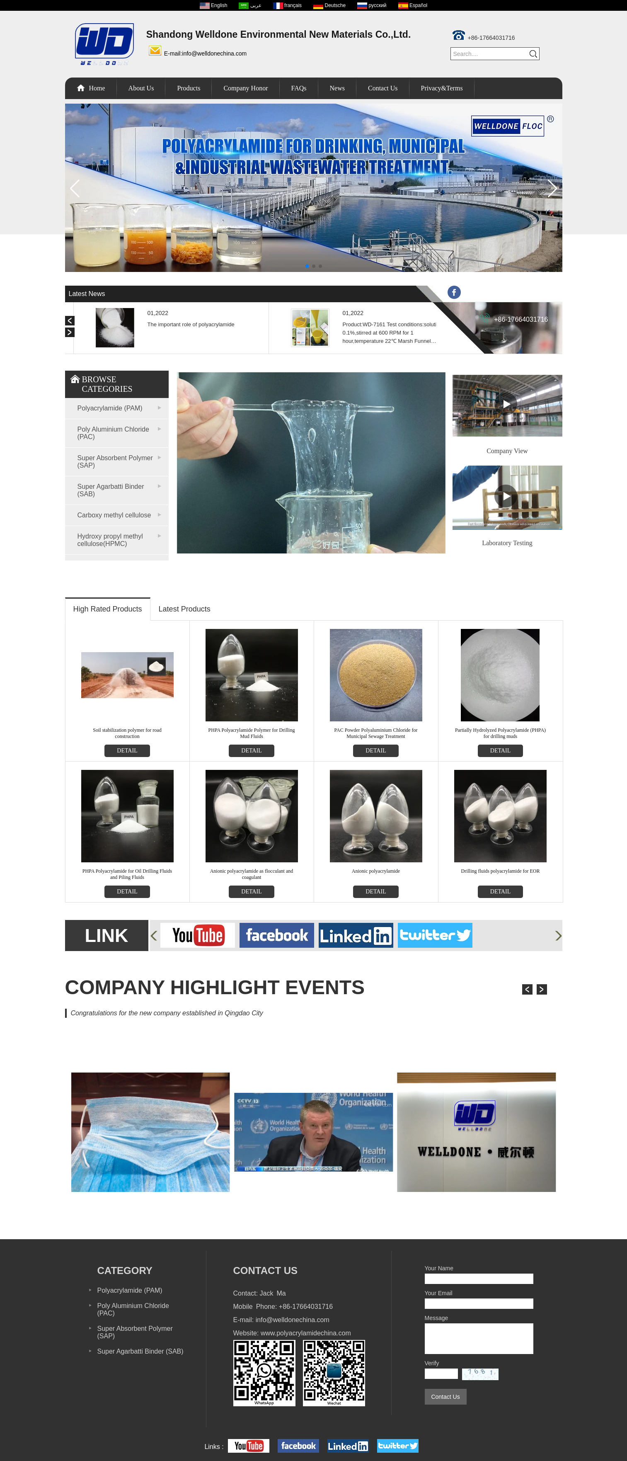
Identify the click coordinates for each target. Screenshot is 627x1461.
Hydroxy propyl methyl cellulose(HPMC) (110, 540)
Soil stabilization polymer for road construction (127, 733)
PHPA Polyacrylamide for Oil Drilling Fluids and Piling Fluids (127, 874)
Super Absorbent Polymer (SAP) (115, 461)
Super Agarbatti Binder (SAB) (110, 490)
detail (127, 750)
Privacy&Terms (442, 88)
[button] (307, 266)
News (337, 88)
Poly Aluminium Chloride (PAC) (113, 433)
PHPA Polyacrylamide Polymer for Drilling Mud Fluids (251, 733)
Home (97, 88)
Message (436, 1318)
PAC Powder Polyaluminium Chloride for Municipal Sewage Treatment (376, 733)
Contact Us (383, 88)
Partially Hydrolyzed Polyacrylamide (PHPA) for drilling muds (500, 733)
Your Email (439, 1293)
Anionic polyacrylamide (376, 871)
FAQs (299, 88)
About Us (141, 88)
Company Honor (245, 88)
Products (188, 88)
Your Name (439, 1268)
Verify (432, 1363)
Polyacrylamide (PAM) (110, 408)
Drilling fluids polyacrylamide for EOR (500, 871)
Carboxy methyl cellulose (114, 515)
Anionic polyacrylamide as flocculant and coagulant (251, 874)
